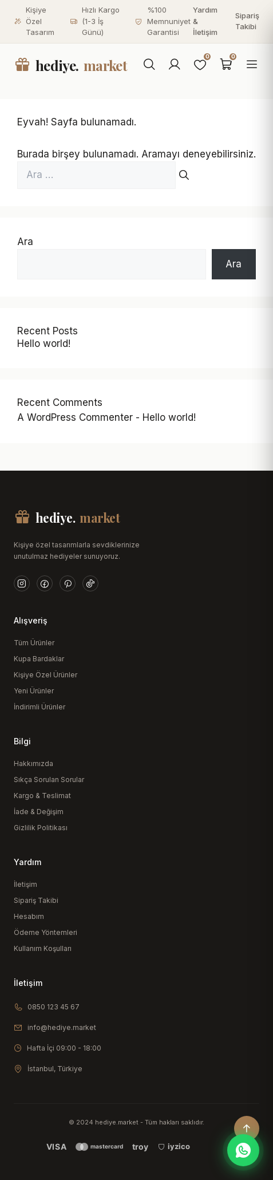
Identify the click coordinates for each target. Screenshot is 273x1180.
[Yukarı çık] (246, 1128)
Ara (25, 241)
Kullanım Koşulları (43, 948)
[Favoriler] (200, 65)
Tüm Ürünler (34, 642)
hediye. (70, 65)
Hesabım (29, 916)
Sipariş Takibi (247, 21)
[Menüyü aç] (251, 65)
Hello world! (43, 343)
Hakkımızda (33, 763)
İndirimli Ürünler (39, 707)
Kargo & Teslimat (42, 795)
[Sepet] (226, 65)
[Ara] (149, 65)
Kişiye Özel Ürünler (45, 674)
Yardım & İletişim (205, 21)
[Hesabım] (174, 65)
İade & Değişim (39, 811)
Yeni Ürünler (34, 690)
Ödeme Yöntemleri (45, 932)
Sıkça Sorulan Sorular (49, 779)
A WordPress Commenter (75, 417)
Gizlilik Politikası (41, 827)
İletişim (25, 884)
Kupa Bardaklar (39, 658)
